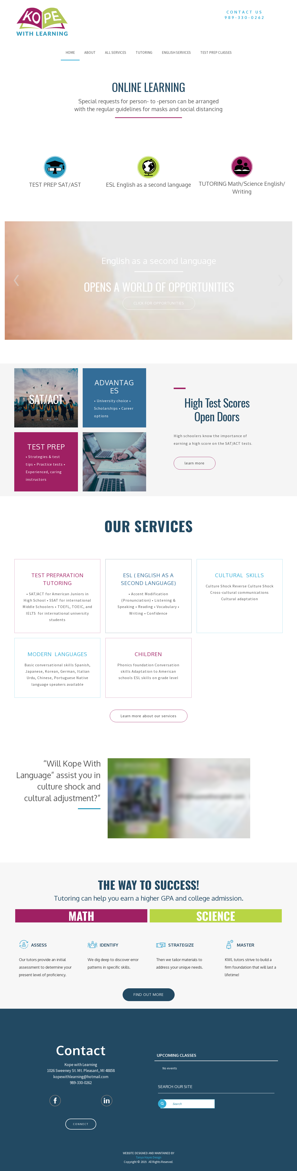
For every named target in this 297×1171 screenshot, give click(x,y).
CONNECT (81, 1124)
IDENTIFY (110, 945)
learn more (195, 463)
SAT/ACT (46, 398)
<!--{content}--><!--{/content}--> (179, 798)
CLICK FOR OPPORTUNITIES (159, 303)
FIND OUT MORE (149, 994)
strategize (181, 945)
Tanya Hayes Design (148, 1157)
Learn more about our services (149, 716)
